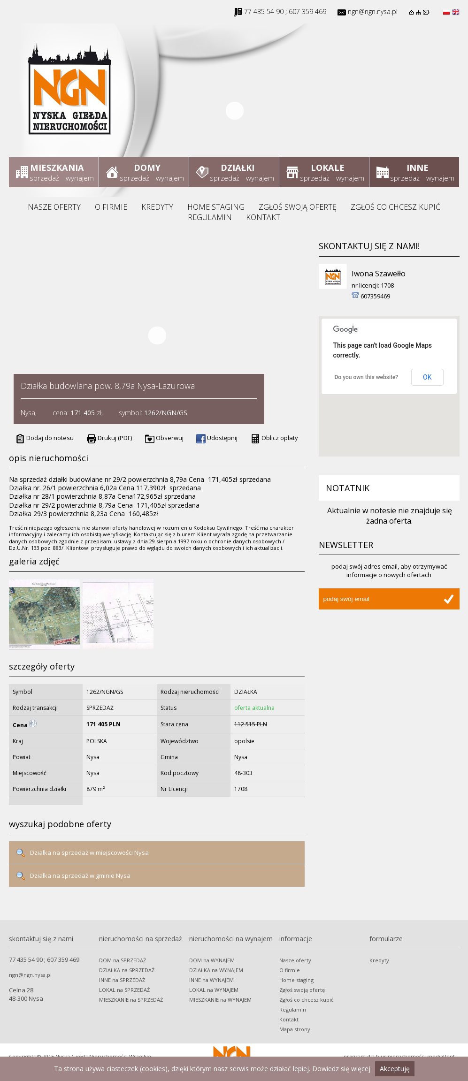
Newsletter (346, 544)
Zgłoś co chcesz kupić (395, 207)
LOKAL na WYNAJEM (213, 989)
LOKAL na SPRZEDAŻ (124, 989)
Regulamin (210, 217)
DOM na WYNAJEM (212, 960)
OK (427, 377)
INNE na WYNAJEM (211, 979)
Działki (237, 167)
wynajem (80, 178)
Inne (418, 167)
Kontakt (263, 217)
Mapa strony (294, 1029)
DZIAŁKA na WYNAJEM (216, 970)
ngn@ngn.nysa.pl (373, 11)
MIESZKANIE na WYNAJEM (220, 999)
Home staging (216, 207)
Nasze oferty (54, 207)
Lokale (327, 167)
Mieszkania (57, 167)
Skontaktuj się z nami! (369, 245)
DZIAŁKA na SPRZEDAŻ (126, 970)
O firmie (111, 207)
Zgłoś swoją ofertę (298, 207)
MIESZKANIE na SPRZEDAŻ (131, 999)
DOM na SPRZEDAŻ (122, 960)
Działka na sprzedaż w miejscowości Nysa (82, 853)
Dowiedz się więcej (341, 1068)
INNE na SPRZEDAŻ (122, 979)
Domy (147, 167)
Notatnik (347, 488)
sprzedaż (44, 178)
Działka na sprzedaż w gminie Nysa (73, 876)
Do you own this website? (367, 377)
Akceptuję (395, 1068)
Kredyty (157, 207)
